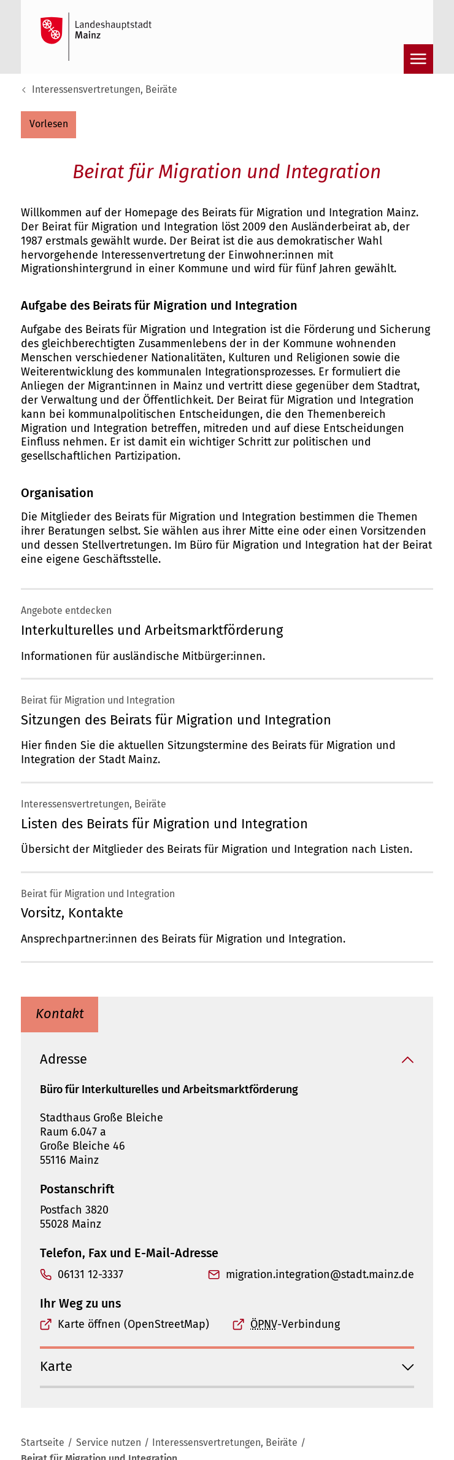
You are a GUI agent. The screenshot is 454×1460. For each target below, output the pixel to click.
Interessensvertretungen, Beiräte (104, 89)
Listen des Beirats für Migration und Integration (164, 824)
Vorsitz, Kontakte (72, 913)
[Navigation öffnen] (418, 59)
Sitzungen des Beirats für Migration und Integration (176, 720)
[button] (48, 124)
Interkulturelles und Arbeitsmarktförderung (152, 630)
